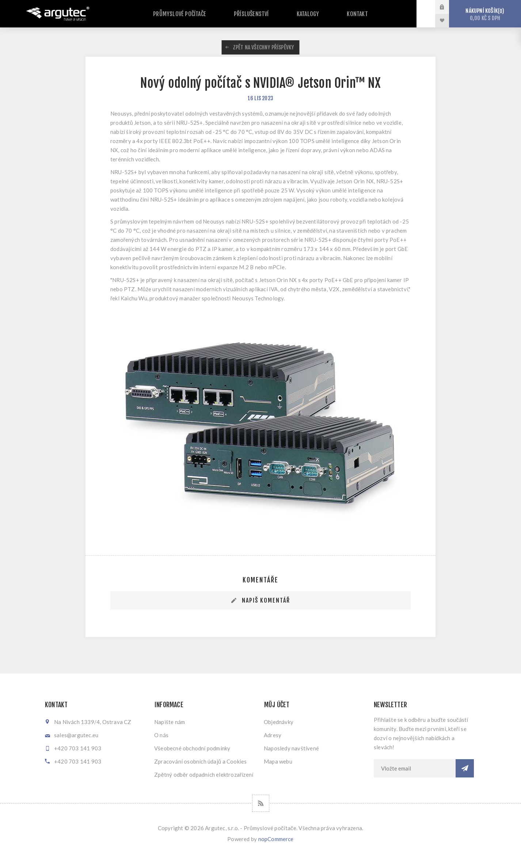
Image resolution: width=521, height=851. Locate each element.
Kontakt (347, 14)
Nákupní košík (485, 14)
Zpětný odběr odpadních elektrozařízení (203, 774)
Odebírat (465, 768)
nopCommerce (276, 839)
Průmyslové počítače (191, 14)
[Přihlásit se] (415, 768)
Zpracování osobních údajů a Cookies (200, 761)
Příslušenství (256, 14)
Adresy (272, 735)
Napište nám (169, 722)
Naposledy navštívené (291, 748)
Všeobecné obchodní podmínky (192, 748)
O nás (161, 735)
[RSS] (260, 803)
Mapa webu (278, 761)
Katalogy (305, 14)
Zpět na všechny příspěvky (263, 47)
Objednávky (278, 722)
